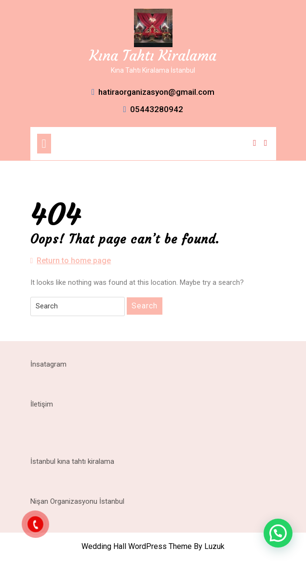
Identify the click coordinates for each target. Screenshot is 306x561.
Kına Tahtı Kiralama (153, 55)
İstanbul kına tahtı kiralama (72, 461)
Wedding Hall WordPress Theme (136, 546)
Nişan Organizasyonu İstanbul (77, 501)
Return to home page (70, 261)
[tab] (44, 143)
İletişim (41, 404)
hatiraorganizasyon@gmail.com (153, 92)
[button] (278, 533)
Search (145, 305)
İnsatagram (48, 364)
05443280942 (153, 109)
